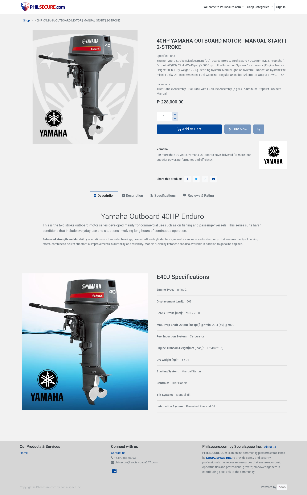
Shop (26, 20)
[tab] (104, 195)
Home (24, 453)
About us (270, 446)
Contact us (118, 453)
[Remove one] (174, 118)
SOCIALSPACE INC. (219, 457)
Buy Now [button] (237, 129)
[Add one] (174, 114)
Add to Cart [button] (189, 129)
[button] (258, 129)
